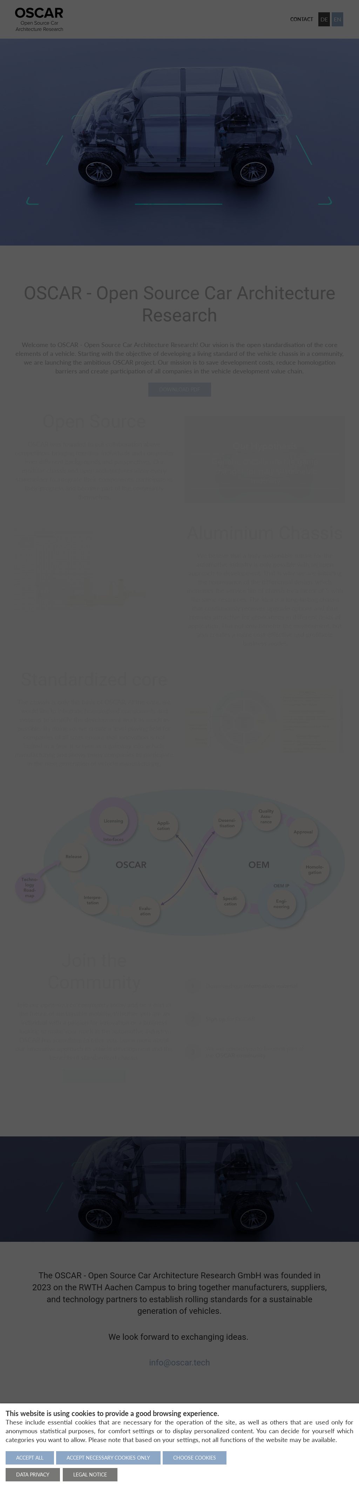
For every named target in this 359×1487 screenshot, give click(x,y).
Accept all (29, 1458)
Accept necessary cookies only (108, 1458)
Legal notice (90, 1475)
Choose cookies (194, 1458)
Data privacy (32, 1475)
